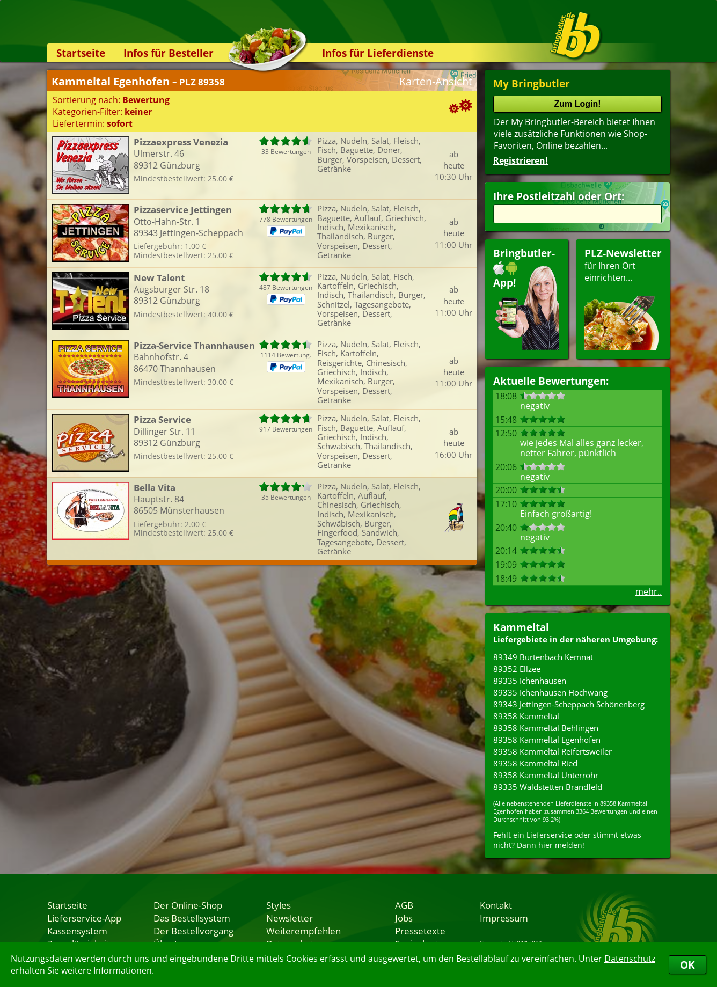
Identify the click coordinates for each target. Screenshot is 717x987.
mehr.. (648, 591)
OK (687, 964)
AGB (404, 904)
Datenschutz (629, 958)
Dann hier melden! (550, 845)
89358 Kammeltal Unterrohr (545, 775)
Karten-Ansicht (435, 81)
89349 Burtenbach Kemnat (543, 657)
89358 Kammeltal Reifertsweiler (552, 751)
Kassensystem (77, 930)
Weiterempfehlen (303, 930)
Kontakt (496, 904)
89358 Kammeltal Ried (535, 763)
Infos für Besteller (168, 53)
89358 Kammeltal (526, 716)
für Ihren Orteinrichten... (623, 298)
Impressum (504, 917)
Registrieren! (520, 160)
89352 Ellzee (516, 668)
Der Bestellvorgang (193, 930)
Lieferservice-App (84, 917)
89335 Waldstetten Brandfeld (547, 786)
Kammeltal (521, 627)
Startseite (80, 53)
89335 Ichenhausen (529, 680)
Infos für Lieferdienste (378, 53)
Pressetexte (420, 930)
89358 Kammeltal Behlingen (545, 727)
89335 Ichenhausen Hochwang (550, 692)
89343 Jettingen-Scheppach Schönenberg (569, 704)
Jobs (404, 917)
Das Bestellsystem (191, 917)
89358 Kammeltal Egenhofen (547, 739)
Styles (278, 904)
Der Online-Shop (187, 904)
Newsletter (289, 917)
